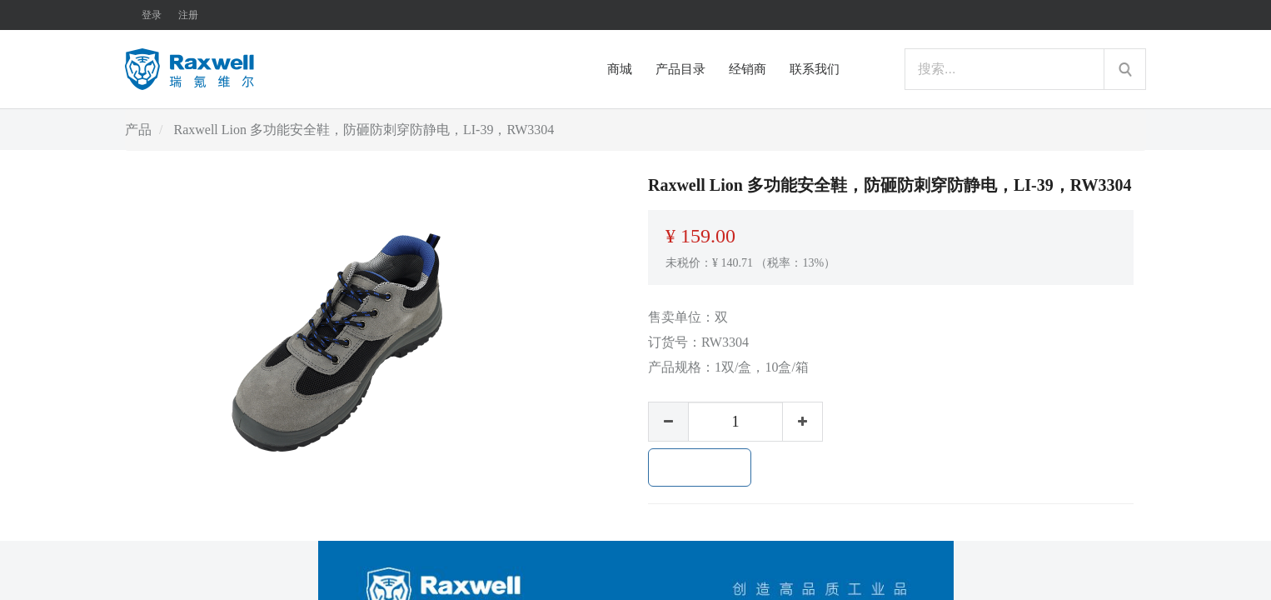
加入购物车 (699, 467)
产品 (138, 129)
